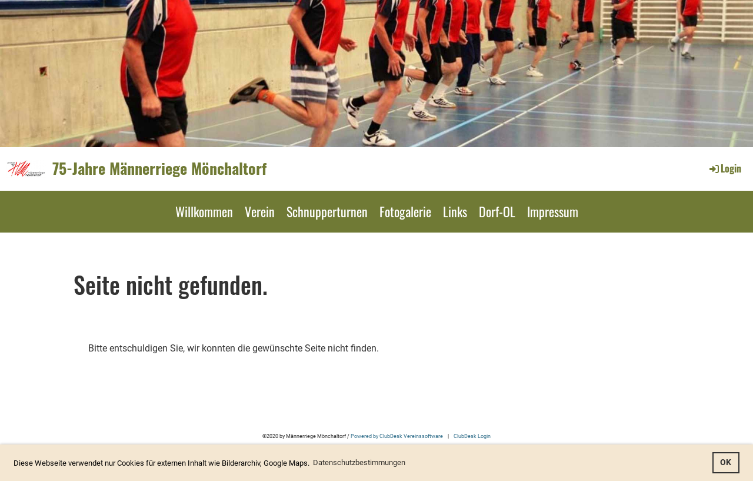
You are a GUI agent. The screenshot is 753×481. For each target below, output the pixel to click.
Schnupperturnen (327, 211)
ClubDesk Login (472, 436)
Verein (260, 211)
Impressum (552, 211)
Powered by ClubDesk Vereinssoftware (397, 436)
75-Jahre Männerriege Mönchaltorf (159, 168)
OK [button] (725, 462)
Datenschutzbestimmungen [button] (359, 462)
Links (455, 211)
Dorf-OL (497, 211)
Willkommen (204, 211)
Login (724, 168)
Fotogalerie (405, 211)
